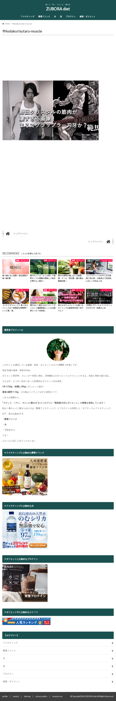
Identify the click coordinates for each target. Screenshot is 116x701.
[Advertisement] (58, 59)
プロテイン (71, 16)
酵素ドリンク (44, 16)
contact (16, 696)
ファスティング (27, 16)
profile (5, 696)
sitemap (27, 696)
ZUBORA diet (58, 8)
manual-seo (57, 696)
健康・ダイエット (87, 16)
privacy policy (41, 696)
